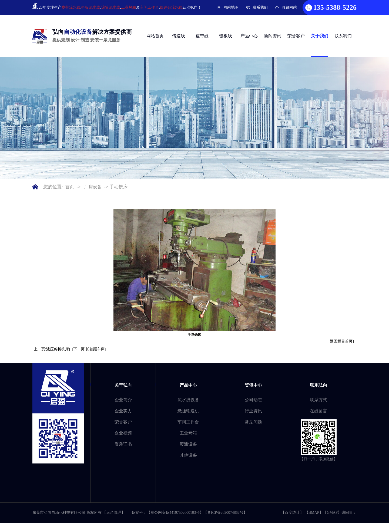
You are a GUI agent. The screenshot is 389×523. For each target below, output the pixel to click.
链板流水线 (90, 7)
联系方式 (318, 399)
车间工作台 (149, 7)
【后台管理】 (113, 513)
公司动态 (253, 399)
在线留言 (318, 411)
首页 (69, 187)
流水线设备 (188, 399)
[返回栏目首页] (341, 341)
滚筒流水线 (110, 7)
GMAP (332, 513)
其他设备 (188, 455)
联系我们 (260, 7)
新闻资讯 (272, 36)
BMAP (313, 513)
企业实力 (123, 411)
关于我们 (319, 36)
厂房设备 (93, 187)
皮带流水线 (71, 7)
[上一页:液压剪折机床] (51, 349)
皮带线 (202, 36)
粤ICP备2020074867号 (225, 513)
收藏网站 (289, 7)
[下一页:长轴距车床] (89, 349)
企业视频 (123, 433)
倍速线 (178, 36)
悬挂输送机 (188, 411)
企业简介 (123, 399)
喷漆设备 (188, 444)
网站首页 (155, 36)
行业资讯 (253, 411)
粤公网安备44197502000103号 (175, 513)
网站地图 (231, 7)
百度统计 (292, 513)
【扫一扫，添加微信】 (318, 459)
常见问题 (253, 422)
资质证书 (123, 444)
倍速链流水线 (171, 7)
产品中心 (249, 36)
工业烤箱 (128, 7)
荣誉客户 (296, 36)
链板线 (225, 36)
